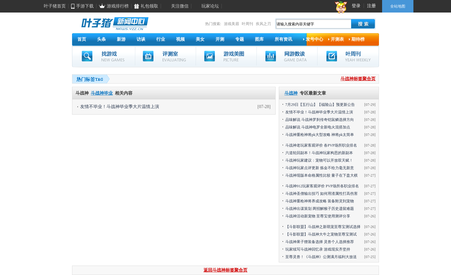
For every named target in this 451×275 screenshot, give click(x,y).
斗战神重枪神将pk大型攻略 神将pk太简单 (319, 134)
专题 (239, 39)
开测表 (337, 39)
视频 (180, 39)
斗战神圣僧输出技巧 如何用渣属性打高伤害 (321, 193)
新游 (121, 39)
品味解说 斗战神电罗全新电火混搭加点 (317, 127)
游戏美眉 (231, 24)
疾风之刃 (263, 24)
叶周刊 (247, 24)
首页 (81, 39)
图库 (259, 39)
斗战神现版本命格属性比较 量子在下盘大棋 (321, 175)
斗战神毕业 (102, 93)
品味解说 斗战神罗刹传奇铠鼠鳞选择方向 (319, 119)
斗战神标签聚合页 (358, 78)
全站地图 (397, 6)
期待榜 (358, 39)
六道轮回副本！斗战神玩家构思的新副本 (319, 153)
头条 (101, 39)
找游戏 (103, 56)
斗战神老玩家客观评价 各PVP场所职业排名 (321, 145)
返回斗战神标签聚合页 (225, 270)
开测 (219, 39)
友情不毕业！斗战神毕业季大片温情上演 (119, 106)
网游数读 (287, 56)
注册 (371, 5)
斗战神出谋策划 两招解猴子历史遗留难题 (319, 208)
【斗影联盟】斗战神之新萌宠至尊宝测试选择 (322, 227)
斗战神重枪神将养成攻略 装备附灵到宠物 (319, 201)
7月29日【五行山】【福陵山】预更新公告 (320, 104)
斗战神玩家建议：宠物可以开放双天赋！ (319, 160)
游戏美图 (226, 56)
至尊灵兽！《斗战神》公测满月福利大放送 (321, 257)
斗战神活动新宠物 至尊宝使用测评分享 (317, 216)
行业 (160, 39)
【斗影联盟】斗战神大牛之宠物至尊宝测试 (321, 234)
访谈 (141, 39)
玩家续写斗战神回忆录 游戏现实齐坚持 (317, 249)
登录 (356, 5)
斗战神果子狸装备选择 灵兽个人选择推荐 (319, 242)
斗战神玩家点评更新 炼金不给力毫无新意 (319, 168)
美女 (200, 39)
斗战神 (291, 93)
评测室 (165, 56)
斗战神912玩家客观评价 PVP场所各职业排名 (322, 186)
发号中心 (314, 39)
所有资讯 (283, 39)
